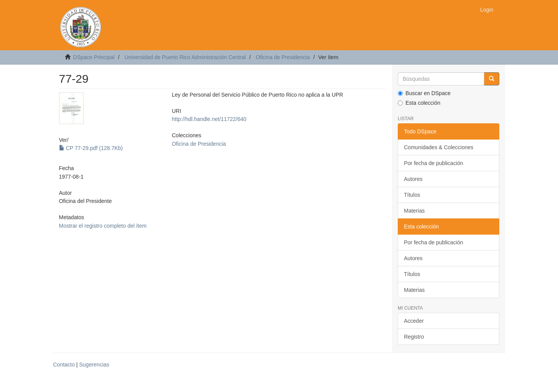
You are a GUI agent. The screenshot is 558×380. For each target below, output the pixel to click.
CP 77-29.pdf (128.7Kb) (91, 148)
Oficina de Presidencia (283, 57)
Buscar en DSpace (424, 93)
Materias (414, 211)
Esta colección (419, 103)
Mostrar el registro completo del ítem (103, 226)
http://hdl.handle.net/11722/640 (209, 119)
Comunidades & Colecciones (438, 147)
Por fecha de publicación (433, 163)
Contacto (64, 364)
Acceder (414, 321)
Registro (414, 337)
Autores (413, 179)
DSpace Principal (93, 57)
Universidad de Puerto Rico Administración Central (185, 57)
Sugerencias (94, 364)
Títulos (412, 195)
